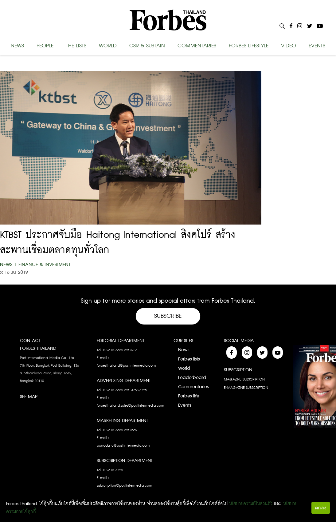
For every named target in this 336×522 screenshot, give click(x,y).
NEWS (17, 46)
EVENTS (317, 46)
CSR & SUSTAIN (147, 46)
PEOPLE (45, 46)
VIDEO (288, 46)
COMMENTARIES (197, 46)
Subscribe (168, 316)
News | (8, 264)
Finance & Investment (44, 264)
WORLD (108, 46)
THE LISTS (76, 46)
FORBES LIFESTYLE (248, 46)
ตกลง (320, 507)
